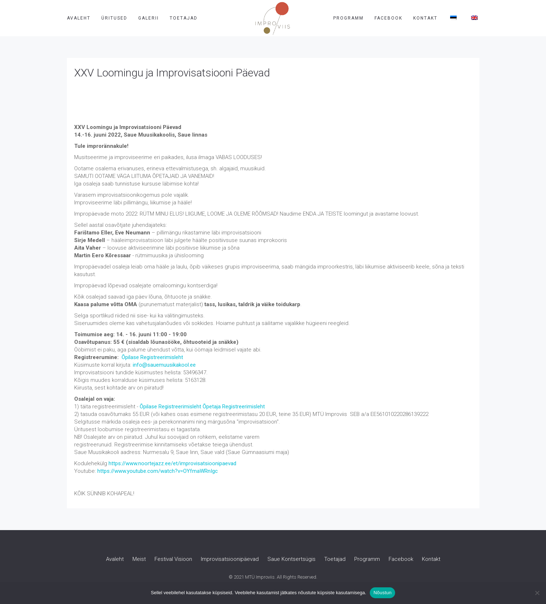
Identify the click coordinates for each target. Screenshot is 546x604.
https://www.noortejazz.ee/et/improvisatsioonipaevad (172, 463)
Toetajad (184, 18)
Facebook (388, 18)
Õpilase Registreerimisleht (152, 357)
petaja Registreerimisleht (235, 406)
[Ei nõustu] (537, 592)
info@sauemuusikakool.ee (164, 365)
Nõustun (382, 592)
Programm (348, 18)
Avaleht (78, 18)
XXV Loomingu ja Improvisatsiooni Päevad (172, 72)
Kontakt (425, 18)
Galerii (148, 18)
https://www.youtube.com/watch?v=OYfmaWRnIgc (157, 471)
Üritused (114, 18)
